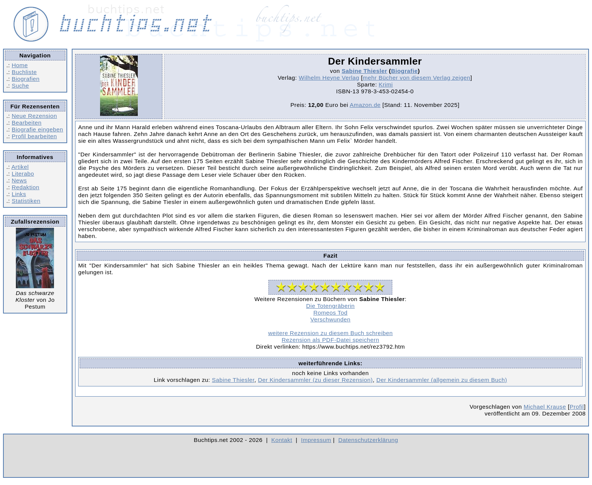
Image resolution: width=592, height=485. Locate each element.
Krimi (386, 84)
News (19, 180)
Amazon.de (365, 105)
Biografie (404, 71)
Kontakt (281, 440)
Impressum (316, 440)
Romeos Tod (330, 312)
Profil (577, 406)
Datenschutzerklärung (368, 440)
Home (20, 65)
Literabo (23, 173)
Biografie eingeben (37, 129)
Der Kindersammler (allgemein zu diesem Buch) (441, 380)
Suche (20, 85)
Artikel (20, 167)
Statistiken (26, 201)
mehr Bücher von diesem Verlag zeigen (416, 77)
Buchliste (24, 72)
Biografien (26, 79)
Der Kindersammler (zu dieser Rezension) (315, 380)
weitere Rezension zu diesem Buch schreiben (330, 333)
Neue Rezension (34, 116)
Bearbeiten (27, 122)
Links (19, 194)
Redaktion (25, 187)
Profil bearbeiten (34, 136)
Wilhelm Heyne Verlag (329, 77)
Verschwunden (330, 319)
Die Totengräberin (330, 306)
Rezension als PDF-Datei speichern (330, 340)
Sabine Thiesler (364, 71)
